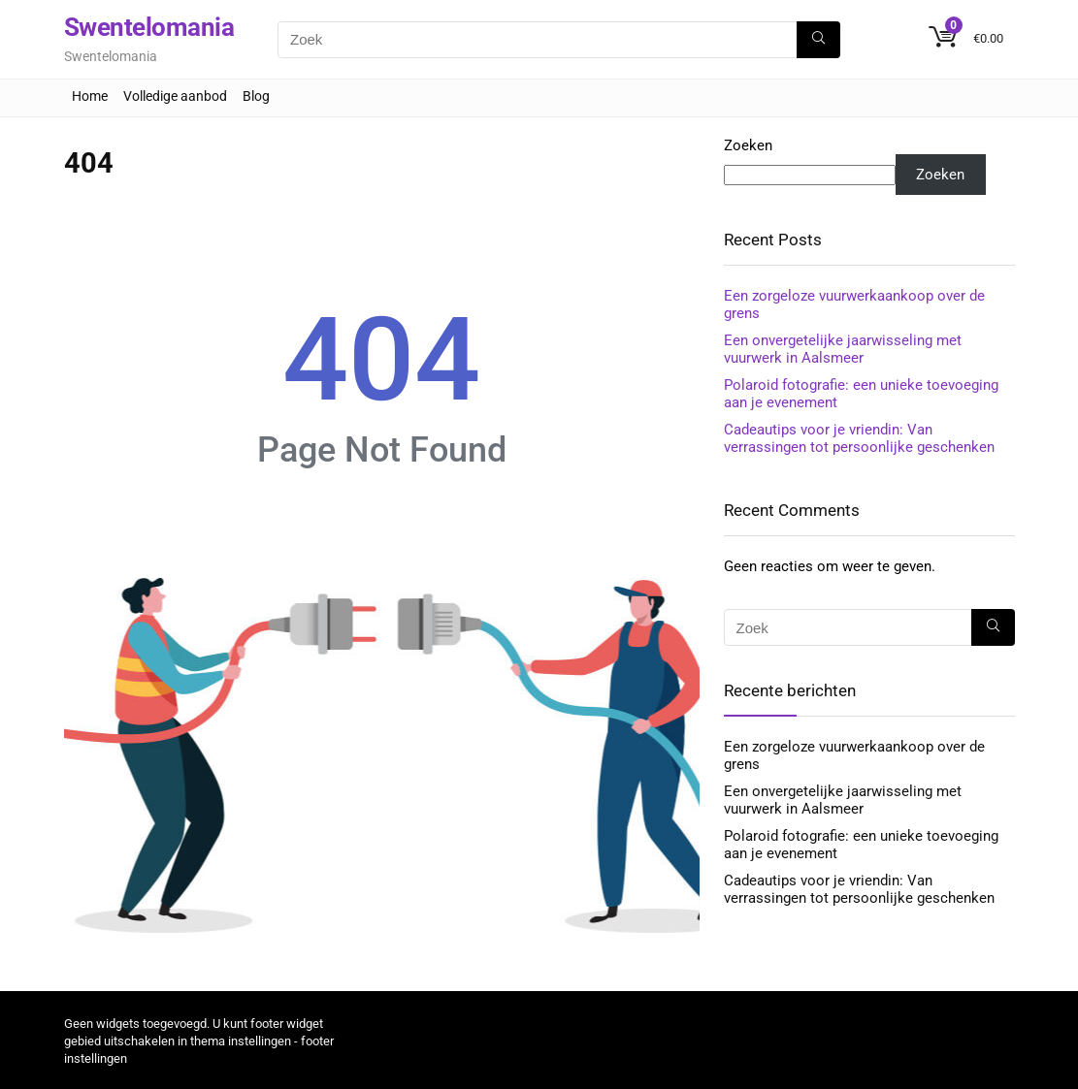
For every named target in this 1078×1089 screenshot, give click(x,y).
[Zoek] (818, 39)
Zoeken (748, 145)
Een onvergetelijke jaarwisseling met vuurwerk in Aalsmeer (843, 349)
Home (90, 96)
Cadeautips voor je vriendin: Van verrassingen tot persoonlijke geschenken (859, 438)
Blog (256, 96)
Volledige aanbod (175, 96)
